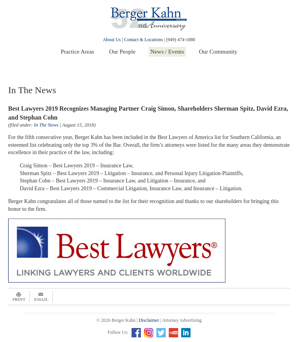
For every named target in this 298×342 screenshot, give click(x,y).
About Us (112, 39)
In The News (46, 125)
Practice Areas (77, 52)
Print (19, 296)
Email (41, 296)
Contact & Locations (143, 39)
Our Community (218, 52)
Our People (122, 52)
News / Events (167, 52)
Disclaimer (149, 320)
